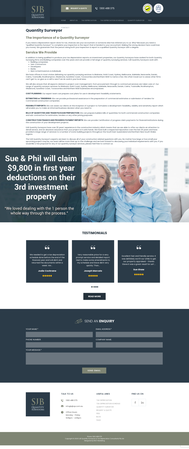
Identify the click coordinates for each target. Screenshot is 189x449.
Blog (98, 421)
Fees (150, 20)
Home (63, 20)
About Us (74, 20)
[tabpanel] (49, 262)
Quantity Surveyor (136, 20)
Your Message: (33, 350)
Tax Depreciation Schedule (112, 20)
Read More (94, 296)
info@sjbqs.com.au (74, 410)
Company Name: (104, 339)
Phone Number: (33, 339)
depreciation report (47, 42)
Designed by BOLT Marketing (94, 445)
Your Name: (31, 329)
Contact (65, 27)
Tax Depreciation (88, 20)
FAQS (98, 424)
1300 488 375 (107, 8)
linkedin (142, 406)
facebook (135, 406)
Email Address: (103, 329)
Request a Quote (104, 414)
